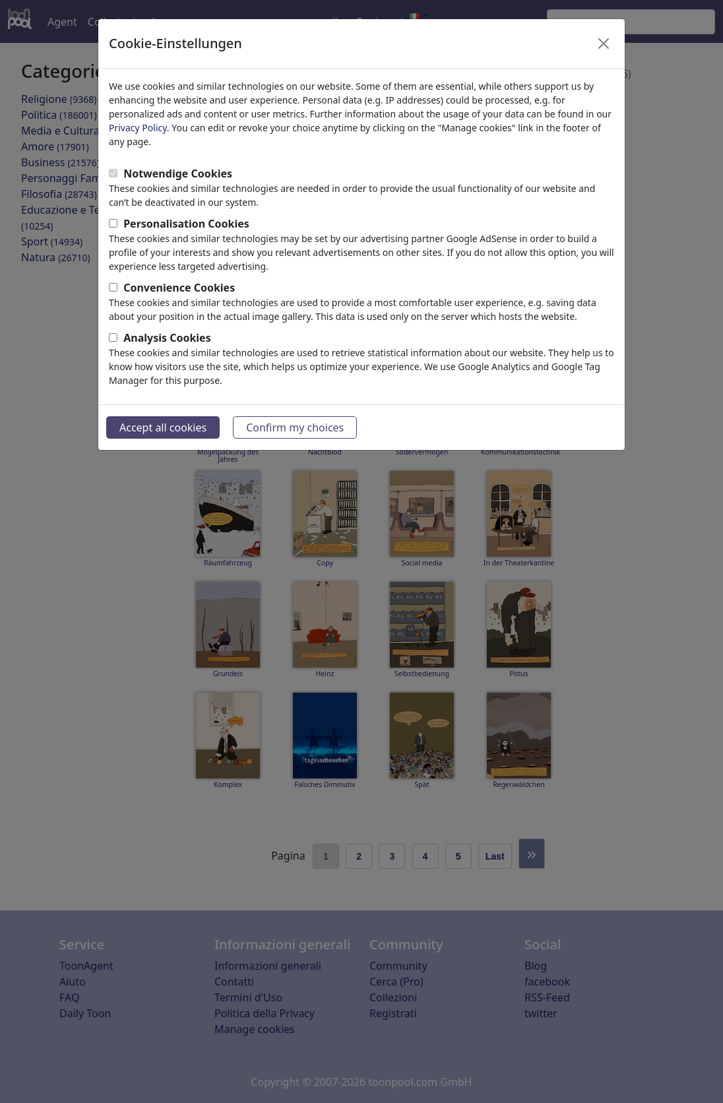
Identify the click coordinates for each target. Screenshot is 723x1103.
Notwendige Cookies (177, 173)
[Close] (603, 43)
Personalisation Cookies (186, 223)
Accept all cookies (162, 427)
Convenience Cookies (179, 287)
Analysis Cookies (167, 338)
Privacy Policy (138, 127)
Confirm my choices (295, 427)
